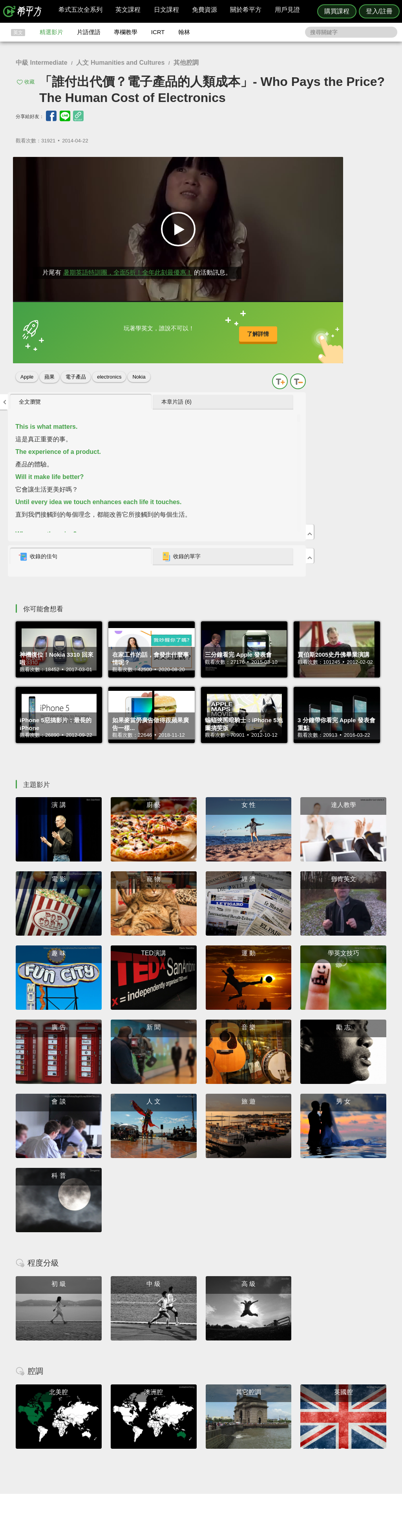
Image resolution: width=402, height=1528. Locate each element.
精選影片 (51, 32)
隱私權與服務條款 (295, 1425)
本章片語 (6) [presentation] (340, 166)
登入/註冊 (379, 11)
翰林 (184, 32)
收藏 (29, 82)
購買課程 (336, 11)
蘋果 (49, 369)
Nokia (138, 369)
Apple (26, 369)
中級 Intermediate (42, 62)
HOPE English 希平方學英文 (134, 1378)
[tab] (283, 166)
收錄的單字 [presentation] (345, 321)
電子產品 (76, 369)
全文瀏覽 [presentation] (271, 166)
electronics (109, 369)
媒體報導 (248, 1447)
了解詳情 (177, 329)
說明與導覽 (288, 1432)
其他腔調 (186, 62)
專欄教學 (125, 32)
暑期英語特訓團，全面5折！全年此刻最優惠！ (122, 256)
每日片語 (210, 1440)
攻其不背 (210, 1425)
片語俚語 (88, 32)
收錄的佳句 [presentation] (279, 321)
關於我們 (248, 1440)
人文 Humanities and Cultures (120, 62)
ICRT (158, 32)
